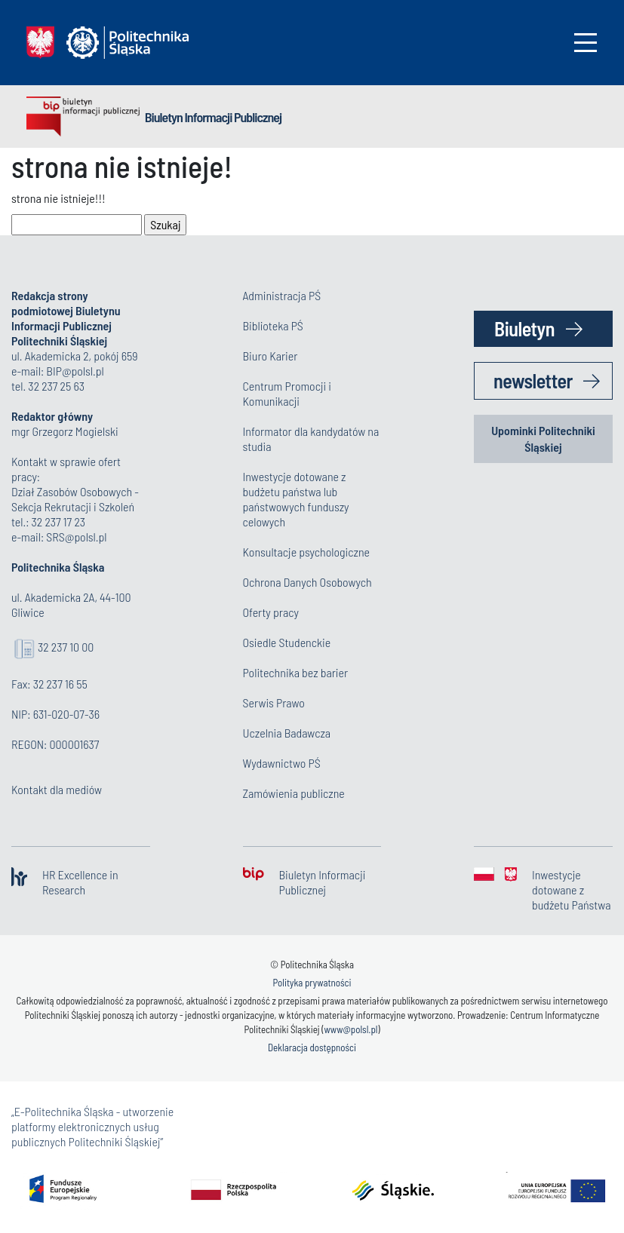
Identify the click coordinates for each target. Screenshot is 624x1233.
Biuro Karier (270, 355)
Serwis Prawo (274, 702)
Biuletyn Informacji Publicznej (213, 117)
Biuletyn (524, 328)
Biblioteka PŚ (273, 325)
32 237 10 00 (66, 647)
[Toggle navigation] (585, 42)
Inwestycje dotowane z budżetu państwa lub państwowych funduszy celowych (296, 499)
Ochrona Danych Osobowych (307, 582)
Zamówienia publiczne (294, 793)
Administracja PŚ (282, 295)
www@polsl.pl (350, 1029)
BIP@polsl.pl (74, 370)
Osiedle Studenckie (287, 642)
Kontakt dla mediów (56, 789)
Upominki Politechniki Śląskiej (543, 438)
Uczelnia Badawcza (287, 732)
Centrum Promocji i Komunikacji (287, 393)
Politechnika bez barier (296, 672)
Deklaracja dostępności (312, 1047)
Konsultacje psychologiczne (306, 551)
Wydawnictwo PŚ (282, 763)
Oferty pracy (271, 612)
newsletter (533, 380)
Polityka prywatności (311, 983)
